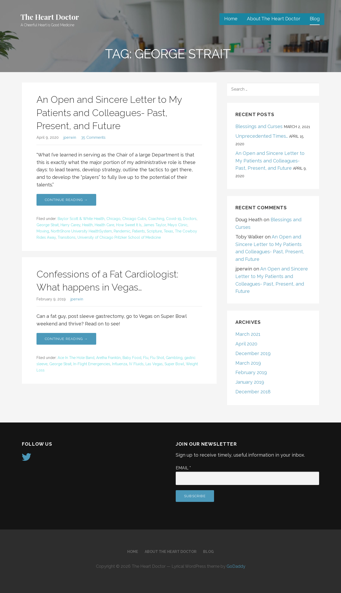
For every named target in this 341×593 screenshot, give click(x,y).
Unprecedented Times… (261, 136)
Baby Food (132, 358)
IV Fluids (136, 364)
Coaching (156, 219)
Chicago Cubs (134, 219)
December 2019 (253, 353)
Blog (315, 18)
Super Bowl (174, 364)
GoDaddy (236, 566)
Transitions (67, 237)
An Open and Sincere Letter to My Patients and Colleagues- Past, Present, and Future (109, 112)
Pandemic (122, 231)
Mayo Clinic (177, 225)
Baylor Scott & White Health (81, 219)
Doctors (190, 219)
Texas (168, 231)
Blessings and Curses (259, 126)
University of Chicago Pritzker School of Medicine (119, 237)
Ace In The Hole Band (76, 358)
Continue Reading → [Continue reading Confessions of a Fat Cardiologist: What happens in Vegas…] (66, 339)
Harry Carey (70, 225)
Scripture (154, 231)
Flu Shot (157, 358)
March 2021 (247, 334)
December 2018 (253, 391)
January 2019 (249, 382)
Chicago (113, 219)
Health (87, 225)
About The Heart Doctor (273, 18)
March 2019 (248, 363)
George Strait (47, 225)
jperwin (69, 137)
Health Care (104, 225)
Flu (145, 358)
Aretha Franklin (108, 358)
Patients (138, 231)
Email (183, 467)
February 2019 (251, 372)
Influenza (119, 364)
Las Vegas (154, 364)
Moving (42, 231)
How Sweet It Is (129, 225)
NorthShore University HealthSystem (81, 231)
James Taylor (154, 225)
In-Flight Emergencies (91, 364)
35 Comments (93, 137)
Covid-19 (173, 219)
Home (231, 18)
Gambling (174, 358)
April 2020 (246, 343)
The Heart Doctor (50, 17)
